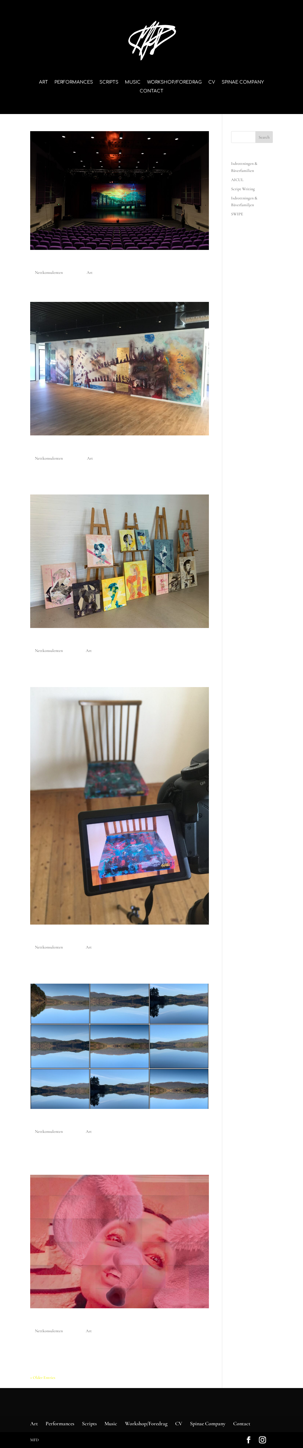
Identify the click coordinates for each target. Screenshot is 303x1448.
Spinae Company (243, 82)
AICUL (41, 262)
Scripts (108, 82)
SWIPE (237, 214)
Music (133, 82)
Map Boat (48, 447)
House (42, 937)
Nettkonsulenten (49, 272)
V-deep (43, 1121)
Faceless (46, 640)
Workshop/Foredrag (174, 82)
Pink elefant (52, 1320)
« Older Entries (42, 1377)
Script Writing (243, 188)
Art (43, 82)
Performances (73, 82)
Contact (151, 91)
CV (211, 82)
